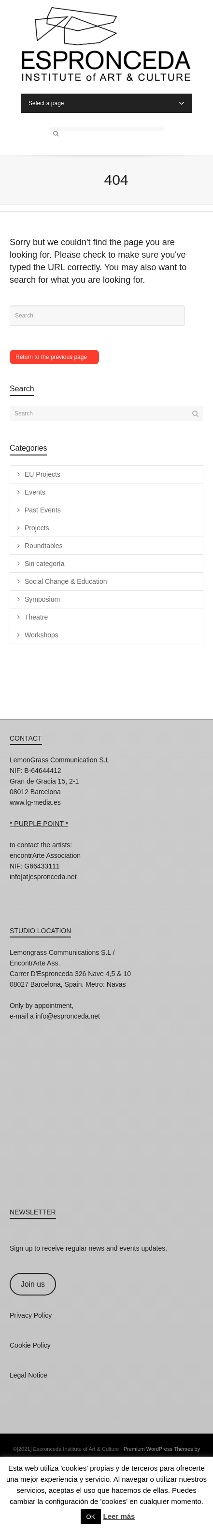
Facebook (38, 889)
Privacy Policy (31, 1315)
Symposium (42, 599)
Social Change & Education (66, 581)
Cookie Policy (30, 1345)
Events (35, 492)
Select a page (106, 103)
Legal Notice (28, 1375)
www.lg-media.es (35, 802)
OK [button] (91, 1516)
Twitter (60, 889)
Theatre (36, 617)
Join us (33, 1284)
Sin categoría (45, 563)
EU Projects (42, 474)
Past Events (43, 510)
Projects (37, 528)
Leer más (119, 1516)
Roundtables (44, 546)
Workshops (41, 635)
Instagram (17, 889)
